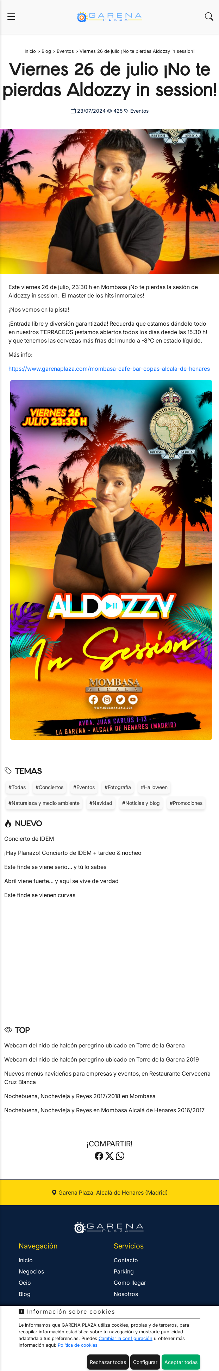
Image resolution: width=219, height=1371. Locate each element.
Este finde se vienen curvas (39, 895)
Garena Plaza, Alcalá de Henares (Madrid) (109, 1192)
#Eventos (84, 787)
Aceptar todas (181, 1362)
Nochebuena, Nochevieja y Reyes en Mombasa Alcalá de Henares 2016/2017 (104, 1110)
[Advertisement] (109, 959)
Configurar (145, 1362)
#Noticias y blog (141, 803)
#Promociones (186, 803)
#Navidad (100, 803)
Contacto (126, 1260)
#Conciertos (49, 787)
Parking (124, 1271)
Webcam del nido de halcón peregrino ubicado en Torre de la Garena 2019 (101, 1059)
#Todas (17, 787)
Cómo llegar (130, 1282)
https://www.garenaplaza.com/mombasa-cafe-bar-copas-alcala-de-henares (109, 368)
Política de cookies (78, 1345)
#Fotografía (118, 787)
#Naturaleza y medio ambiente (44, 803)
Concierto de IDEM (29, 838)
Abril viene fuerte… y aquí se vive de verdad (61, 880)
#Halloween (154, 787)
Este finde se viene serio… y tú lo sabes (55, 866)
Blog (25, 1293)
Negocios (31, 1271)
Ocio (25, 1282)
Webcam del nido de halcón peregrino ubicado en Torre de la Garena (94, 1045)
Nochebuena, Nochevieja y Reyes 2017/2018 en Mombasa (80, 1096)
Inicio (26, 1260)
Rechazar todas (108, 1362)
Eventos (136, 111)
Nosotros (126, 1293)
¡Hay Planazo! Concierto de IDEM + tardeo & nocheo (73, 852)
